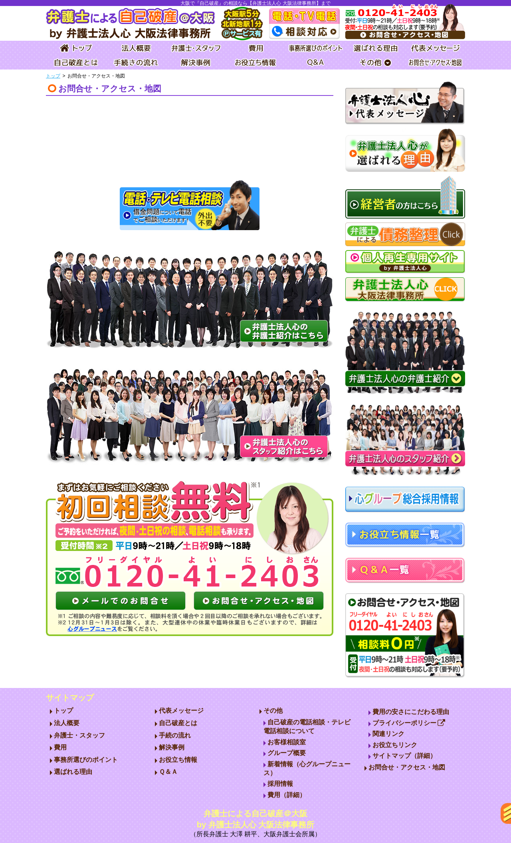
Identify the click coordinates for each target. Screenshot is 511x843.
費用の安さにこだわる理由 (410, 711)
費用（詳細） (286, 794)
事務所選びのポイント (86, 759)
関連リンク (388, 733)
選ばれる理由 (73, 771)
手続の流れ (175, 735)
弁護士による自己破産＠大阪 (255, 824)
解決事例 (171, 747)
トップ (53, 76)
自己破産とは (178, 723)
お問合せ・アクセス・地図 (406, 767)
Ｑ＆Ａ (168, 771)
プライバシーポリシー (409, 723)
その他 (273, 710)
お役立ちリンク (394, 745)
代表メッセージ (181, 710)
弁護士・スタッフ (79, 735)
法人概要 (66, 723)
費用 (60, 747)
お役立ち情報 (178, 759)
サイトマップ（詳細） (404, 755)
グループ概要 (286, 753)
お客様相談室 (286, 742)
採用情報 (280, 783)
